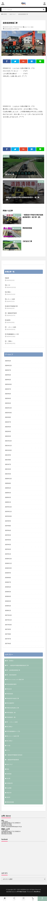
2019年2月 (8, 549)
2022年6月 (8, 426)
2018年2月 (8, 605)
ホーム (4, 898)
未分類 (8, 778)
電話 (33, 898)
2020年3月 (8, 497)
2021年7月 (8, 464)
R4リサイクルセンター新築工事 (15, 679)
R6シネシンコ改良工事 (13, 736)
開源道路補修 (17, 228)
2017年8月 (8, 634)
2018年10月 (8, 568)
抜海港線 (9, 773)
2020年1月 (8, 502)
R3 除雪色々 (10, 660)
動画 (32, 27)
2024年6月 (8, 375)
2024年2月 (8, 379)
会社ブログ (13, 14)
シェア (14, 898)
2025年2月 (8, 360)
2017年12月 (8, 615)
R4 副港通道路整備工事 (13, 670)
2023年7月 (8, 389)
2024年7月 (8, 370)
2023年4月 (8, 398)
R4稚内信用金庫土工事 (13, 708)
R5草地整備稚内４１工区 (13, 731)
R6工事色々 (8, 292)
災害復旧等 (10, 783)
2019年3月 (8, 544)
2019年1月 (8, 554)
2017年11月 (8, 620)
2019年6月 (8, 530)
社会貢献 (9, 788)
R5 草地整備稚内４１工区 (12, 334)
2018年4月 (8, 596)
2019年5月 (8, 535)
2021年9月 (8, 455)
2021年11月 (8, 445)
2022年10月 (8, 412)
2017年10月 (8, 624)
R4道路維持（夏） (11, 717)
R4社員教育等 (10, 703)
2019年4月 (8, 540)
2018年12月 (8, 558)
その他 (8, 745)
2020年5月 (8, 492)
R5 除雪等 (7, 320)
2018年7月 (8, 582)
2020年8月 (8, 483)
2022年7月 (8, 422)
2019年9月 (8, 521)
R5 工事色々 (9, 341)
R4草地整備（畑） (11, 712)
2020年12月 (8, 478)
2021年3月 (8, 474)
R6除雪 (7, 278)
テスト (8, 750)
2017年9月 (8, 629)
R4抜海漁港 (10, 693)
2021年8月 (8, 459)
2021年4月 (8, 469)
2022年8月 (8, 417)
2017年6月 (8, 643)
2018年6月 (8, 587)
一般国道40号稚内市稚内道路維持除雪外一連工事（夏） (33, 216)
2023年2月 (8, 403)
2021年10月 (8, 450)
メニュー (23, 898)
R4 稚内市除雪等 (11, 675)
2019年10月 (8, 516)
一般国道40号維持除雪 (13, 759)
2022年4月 (8, 431)
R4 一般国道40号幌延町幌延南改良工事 (18, 665)
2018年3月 (8, 601)
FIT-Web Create (21, 891)
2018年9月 (8, 573)
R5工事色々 (10, 726)
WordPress (37, 891)
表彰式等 (9, 792)
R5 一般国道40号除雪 (11, 313)
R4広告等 (9, 689)
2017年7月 (8, 639)
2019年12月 (8, 507)
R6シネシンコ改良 (10, 299)
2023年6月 (8, 393)
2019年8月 (8, 525)
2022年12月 (8, 408)
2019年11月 (8, 511)
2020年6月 (8, 488)
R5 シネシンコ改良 (10, 327)
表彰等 (8, 797)
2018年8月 (8, 577)
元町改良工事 (27, 241)
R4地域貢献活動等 (11, 684)
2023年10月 (8, 384)
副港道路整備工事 (23, 14)
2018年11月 (8, 563)
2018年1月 (8, 610)
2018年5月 (8, 591)
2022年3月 (8, 436)
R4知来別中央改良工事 (13, 698)
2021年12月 (8, 441)
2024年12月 (8, 365)
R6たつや (7, 285)
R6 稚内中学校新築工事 (11, 306)
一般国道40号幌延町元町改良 (14, 755)
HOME (5, 14)
